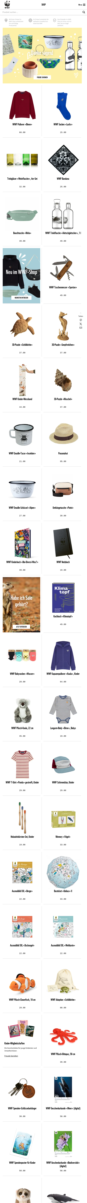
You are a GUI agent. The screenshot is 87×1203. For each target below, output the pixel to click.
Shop (43, 4)
